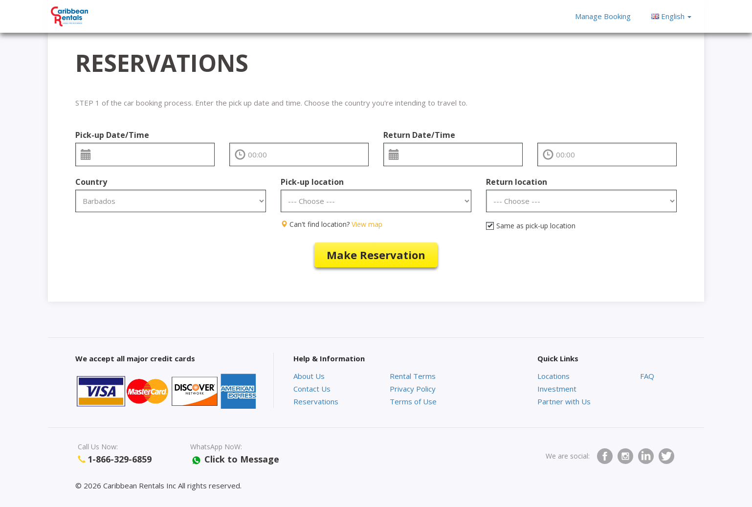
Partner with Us (564, 401)
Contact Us (312, 389)
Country (91, 181)
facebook (605, 456)
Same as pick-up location (530, 225)
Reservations (315, 401)
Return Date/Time (419, 135)
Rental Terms (413, 376)
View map (367, 224)
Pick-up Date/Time (112, 135)
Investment (556, 389)
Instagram (625, 456)
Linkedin (646, 456)
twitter (666, 456)
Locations (553, 376)
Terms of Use (413, 401)
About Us (309, 376)
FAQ (647, 376)
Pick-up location (312, 181)
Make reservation (376, 254)
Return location (516, 181)
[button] (671, 16)
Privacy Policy (413, 389)
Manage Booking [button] (603, 16)
